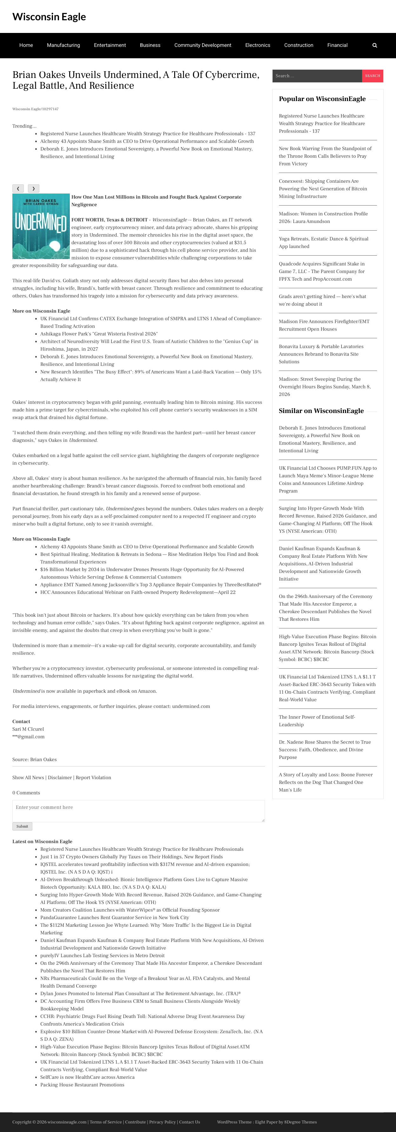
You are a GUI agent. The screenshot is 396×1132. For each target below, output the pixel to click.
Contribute (135, 1122)
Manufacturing (63, 45)
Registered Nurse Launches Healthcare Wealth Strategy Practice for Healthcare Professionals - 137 (147, 134)
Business (150, 45)
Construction (299, 45)
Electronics (257, 45)
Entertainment (110, 45)
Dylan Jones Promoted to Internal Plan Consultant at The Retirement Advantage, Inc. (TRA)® (140, 994)
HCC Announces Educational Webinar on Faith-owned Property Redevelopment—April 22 (138, 592)
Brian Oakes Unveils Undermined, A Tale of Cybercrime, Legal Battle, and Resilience (136, 80)
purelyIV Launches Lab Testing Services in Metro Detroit (102, 956)
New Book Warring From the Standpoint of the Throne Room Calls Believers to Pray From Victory (325, 156)
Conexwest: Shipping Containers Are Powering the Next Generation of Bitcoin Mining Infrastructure (323, 189)
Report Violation (93, 778)
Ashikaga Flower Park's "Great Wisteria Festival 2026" (99, 334)
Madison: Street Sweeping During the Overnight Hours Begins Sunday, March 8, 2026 (325, 387)
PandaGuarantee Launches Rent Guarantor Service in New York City (114, 918)
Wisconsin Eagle (49, 16)
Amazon (147, 691)
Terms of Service (106, 1122)
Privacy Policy (162, 1122)
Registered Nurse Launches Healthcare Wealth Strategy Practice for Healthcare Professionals (142, 849)
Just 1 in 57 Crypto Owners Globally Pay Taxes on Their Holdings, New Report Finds (131, 857)
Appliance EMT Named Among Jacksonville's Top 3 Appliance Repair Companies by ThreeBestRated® (150, 585)
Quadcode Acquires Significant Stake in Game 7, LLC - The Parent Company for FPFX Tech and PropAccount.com (322, 272)
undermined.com (191, 706)
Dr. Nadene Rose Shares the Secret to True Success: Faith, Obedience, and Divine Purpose (325, 750)
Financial (337, 45)
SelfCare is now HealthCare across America (87, 1077)
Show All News (28, 778)
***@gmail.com (28, 737)
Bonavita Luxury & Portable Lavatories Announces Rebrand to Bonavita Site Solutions (321, 354)
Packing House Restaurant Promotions (82, 1085)
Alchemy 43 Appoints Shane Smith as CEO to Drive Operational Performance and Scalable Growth (147, 141)
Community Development (203, 45)
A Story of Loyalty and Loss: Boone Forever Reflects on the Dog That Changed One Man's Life (326, 782)
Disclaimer (60, 778)
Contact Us (189, 1122)
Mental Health (35, 70)
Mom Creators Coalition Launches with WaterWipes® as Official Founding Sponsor (130, 910)
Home (26, 45)
